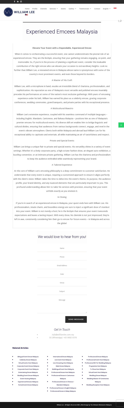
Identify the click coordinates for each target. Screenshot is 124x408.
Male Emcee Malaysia (60, 366)
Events (63, 9)
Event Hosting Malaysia (25, 379)
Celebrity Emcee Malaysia (25, 360)
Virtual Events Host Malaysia (25, 363)
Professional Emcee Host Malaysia (60, 372)
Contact (97, 9)
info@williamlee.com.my (59, 334)
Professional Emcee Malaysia (95, 357)
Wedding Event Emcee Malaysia (25, 375)
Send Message (80, 319)
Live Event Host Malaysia (60, 360)
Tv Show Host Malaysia (95, 369)
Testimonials (84, 9)
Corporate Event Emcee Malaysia (26, 366)
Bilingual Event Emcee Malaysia (25, 357)
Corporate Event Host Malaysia (25, 369)
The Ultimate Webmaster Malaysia (101, 405)
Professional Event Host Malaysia (95, 360)
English (105, 9)
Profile (34, 9)
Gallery (71, 9)
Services (53, 9)
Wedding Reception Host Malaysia (95, 385)
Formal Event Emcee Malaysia (25, 385)
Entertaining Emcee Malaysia (25, 372)
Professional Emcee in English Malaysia (60, 388)
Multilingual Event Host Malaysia (60, 369)
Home (27, 9)
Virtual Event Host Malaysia (95, 372)
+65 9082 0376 (65, 337)
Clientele (43, 9)
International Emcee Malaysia (60, 357)
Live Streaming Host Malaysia (60, 363)
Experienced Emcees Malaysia (25, 382)
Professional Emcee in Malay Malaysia (60, 391)
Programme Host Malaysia (95, 366)
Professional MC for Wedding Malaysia (95, 363)
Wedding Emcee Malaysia (95, 375)
